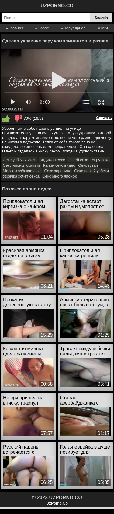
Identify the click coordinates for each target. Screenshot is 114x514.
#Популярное (73, 28)
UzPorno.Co (57, 503)
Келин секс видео (59, 165)
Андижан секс (52, 160)
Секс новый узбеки (91, 171)
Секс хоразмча (57, 171)
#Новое (42, 28)
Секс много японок (59, 176)
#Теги (103, 28)
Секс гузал (88, 165)
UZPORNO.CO (56, 5)
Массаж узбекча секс (22, 171)
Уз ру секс (100, 160)
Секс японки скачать (21, 165)
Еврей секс (78, 160)
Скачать (104, 117)
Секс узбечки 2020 (19, 160)
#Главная (14, 28)
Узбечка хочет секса (21, 176)
